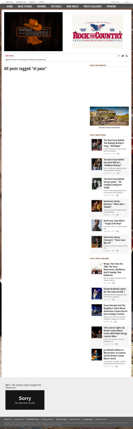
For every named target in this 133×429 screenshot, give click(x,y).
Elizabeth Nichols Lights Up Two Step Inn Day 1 (115, 290)
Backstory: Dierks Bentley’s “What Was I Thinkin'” (114, 204)
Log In (41, 2)
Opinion (111, 6)
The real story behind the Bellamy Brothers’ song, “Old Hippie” (114, 143)
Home (10, 6)
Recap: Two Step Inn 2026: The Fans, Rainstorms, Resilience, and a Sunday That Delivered (115, 269)
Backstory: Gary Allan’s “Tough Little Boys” (114, 222)
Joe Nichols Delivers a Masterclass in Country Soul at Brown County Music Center (115, 354)
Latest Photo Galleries (99, 258)
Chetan (21, 428)
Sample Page (61, 419)
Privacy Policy (47, 419)
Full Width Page (32, 419)
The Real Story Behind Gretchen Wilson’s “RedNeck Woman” (114, 162)
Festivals (56, 6)
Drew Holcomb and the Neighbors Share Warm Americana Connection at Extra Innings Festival (115, 309)
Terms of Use (21, 2)
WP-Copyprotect (34, 428)
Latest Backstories (98, 135)
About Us (9, 2)
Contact (32, 2)
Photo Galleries (93, 6)
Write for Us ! (101, 419)
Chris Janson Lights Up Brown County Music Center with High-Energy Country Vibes (115, 332)
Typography (88, 419)
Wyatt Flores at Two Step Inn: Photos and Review (25, 60)
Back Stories (25, 6)
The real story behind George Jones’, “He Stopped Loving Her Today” (114, 183)
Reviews (41, 6)
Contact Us (18, 419)
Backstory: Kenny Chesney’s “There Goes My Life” (114, 240)
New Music (72, 6)
